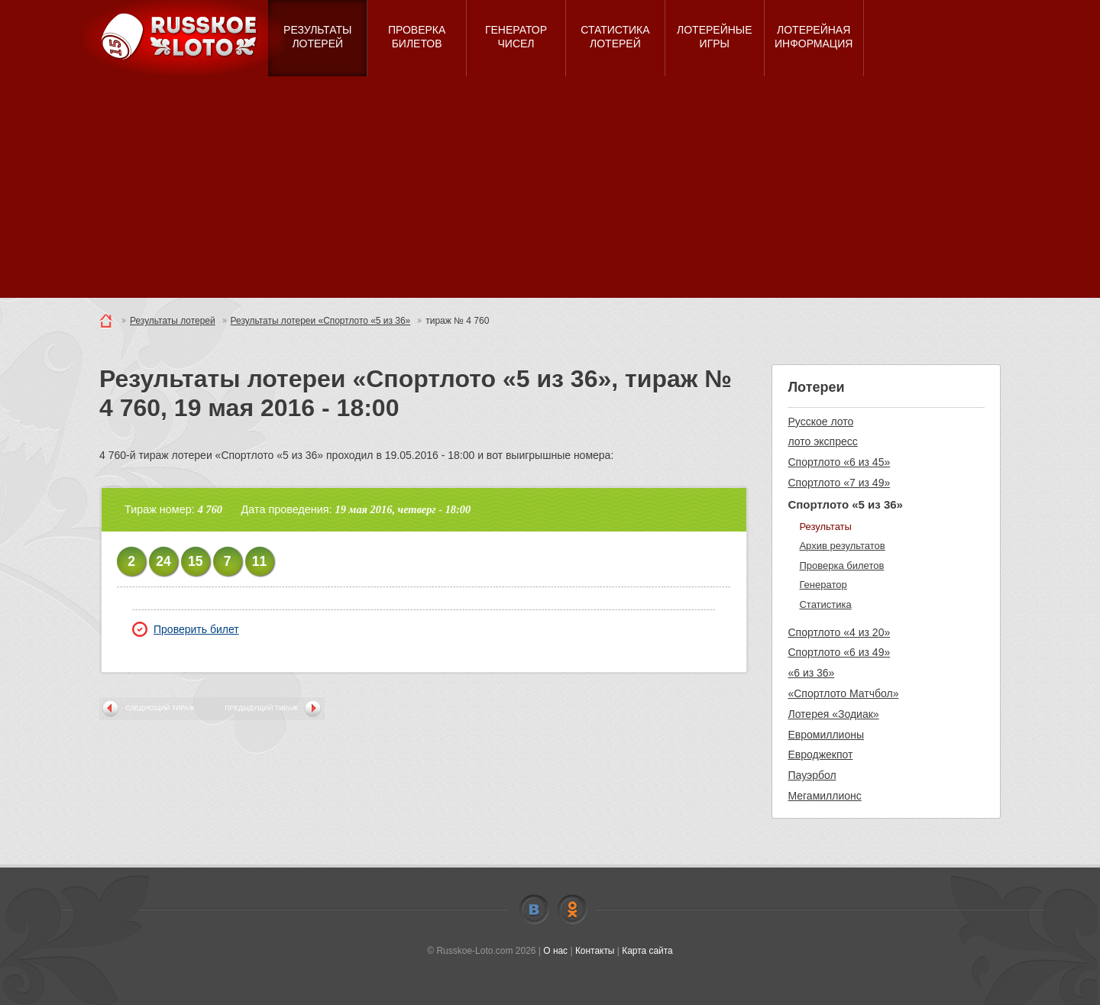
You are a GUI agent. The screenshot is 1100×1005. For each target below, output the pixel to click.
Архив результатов (842, 545)
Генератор (822, 584)
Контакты (595, 950)
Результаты (825, 526)
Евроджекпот (820, 754)
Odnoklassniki (572, 909)
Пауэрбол (812, 775)
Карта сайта (647, 950)
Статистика (825, 604)
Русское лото (820, 421)
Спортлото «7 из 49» (839, 483)
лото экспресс (822, 441)
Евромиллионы (826, 735)
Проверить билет (185, 629)
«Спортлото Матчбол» (843, 693)
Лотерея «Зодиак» (833, 714)
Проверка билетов (841, 565)
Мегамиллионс (824, 796)
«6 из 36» (811, 673)
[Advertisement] (550, 191)
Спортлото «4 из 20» (839, 632)
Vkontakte (534, 909)
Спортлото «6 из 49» (839, 652)
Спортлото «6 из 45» (839, 462)
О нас (555, 950)
